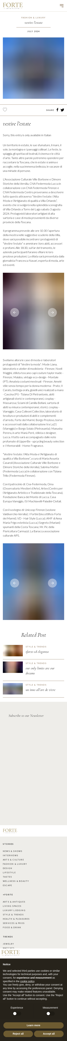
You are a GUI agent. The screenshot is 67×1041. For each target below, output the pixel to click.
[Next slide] (14, 312)
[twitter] (62, 110)
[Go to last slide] (52, 312)
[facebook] (57, 110)
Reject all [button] (18, 1033)
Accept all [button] (49, 1033)
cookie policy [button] (27, 981)
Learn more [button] (33, 1025)
